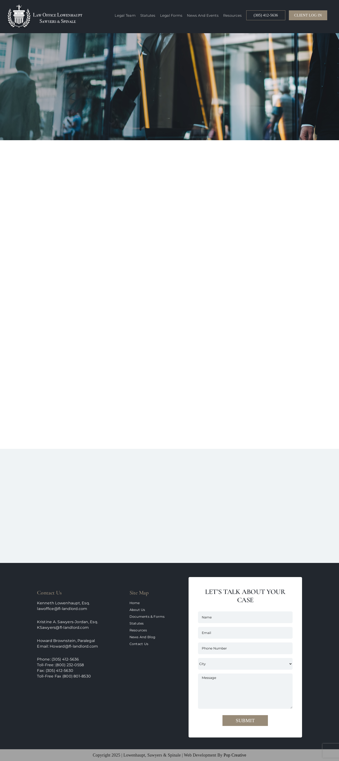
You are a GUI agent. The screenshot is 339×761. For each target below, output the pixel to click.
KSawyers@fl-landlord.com (63, 627)
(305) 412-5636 (65, 659)
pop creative (234, 755)
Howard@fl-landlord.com (74, 646)
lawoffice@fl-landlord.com (62, 608)
